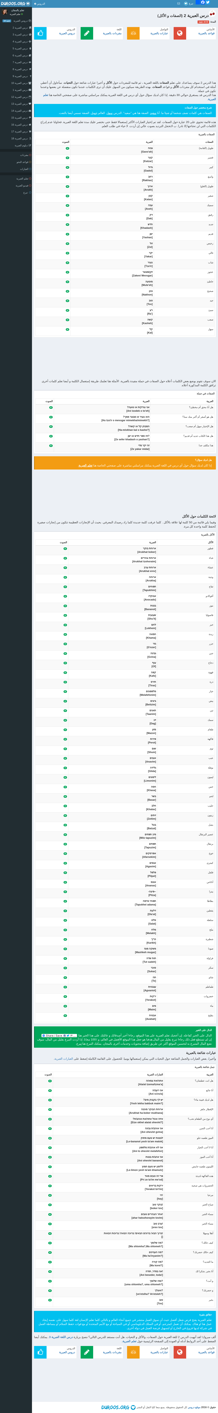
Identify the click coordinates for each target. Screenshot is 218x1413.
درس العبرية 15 (21, 117)
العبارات (25, 169)
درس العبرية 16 (21, 124)
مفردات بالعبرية (112, 33)
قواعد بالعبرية (206, 33)
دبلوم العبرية (23, 145)
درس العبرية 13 (21, 103)
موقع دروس (194, 1407)
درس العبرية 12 (21, 97)
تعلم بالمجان (17, 10)
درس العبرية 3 (22, 34)
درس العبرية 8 (22, 69)
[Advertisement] (132, 61)
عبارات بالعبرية (159, 33)
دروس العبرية (67, 33)
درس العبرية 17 (21, 131)
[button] (39, 4)
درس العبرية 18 (21, 138)
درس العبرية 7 (22, 62)
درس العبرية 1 (22, 90)
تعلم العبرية (16, 14)
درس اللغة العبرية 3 (61, 1337)
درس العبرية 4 (22, 41)
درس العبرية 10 (21, 83)
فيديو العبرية (23, 185)
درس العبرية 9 (22, 76)
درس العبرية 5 (22, 48)
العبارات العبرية (63, 1058)
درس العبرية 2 (22, 27)
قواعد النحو (24, 162)
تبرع (27, 192)
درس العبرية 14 (21, 110)
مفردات (25, 155)
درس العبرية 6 (22, 55)
